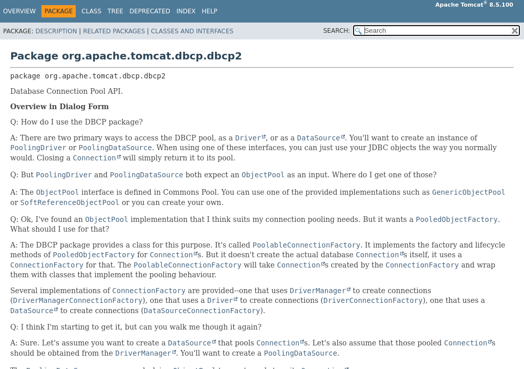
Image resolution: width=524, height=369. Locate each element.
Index (186, 11)
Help (209, 11)
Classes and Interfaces (192, 31)
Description (56, 31)
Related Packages (114, 31)
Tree (115, 11)
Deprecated (149, 11)
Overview (19, 11)
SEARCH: (337, 30)
